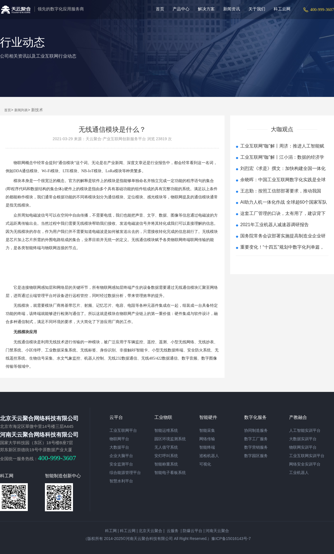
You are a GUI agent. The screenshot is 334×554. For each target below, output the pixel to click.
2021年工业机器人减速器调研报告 (274, 224)
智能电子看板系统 (170, 472)
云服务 (172, 530)
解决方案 (206, 8)
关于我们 (256, 8)
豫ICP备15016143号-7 (231, 538)
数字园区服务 (256, 455)
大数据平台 (119, 447)
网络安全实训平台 (305, 464)
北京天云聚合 (150, 530)
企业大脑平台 (121, 455)
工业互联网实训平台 (306, 455)
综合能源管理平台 (125, 472)
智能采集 (207, 430)
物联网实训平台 (303, 447)
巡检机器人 (209, 455)
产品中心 (181, 8)
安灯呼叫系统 (166, 455)
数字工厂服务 (256, 439)
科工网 (111, 530)
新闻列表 (21, 110)
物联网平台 (119, 439)
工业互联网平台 (123, 430)
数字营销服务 (256, 447)
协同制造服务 (256, 430)
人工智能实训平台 (305, 430)
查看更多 (282, 262)
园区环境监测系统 (170, 439)
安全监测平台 (121, 464)
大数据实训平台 (303, 439)
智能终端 (207, 447)
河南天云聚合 (217, 530)
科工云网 (282, 8)
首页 (160, 8)
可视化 (205, 464)
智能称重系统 (166, 464)
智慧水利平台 (121, 481)
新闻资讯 (231, 8)
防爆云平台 (192, 530)
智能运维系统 (166, 430)
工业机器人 (299, 472)
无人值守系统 (166, 447)
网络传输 (207, 439)
